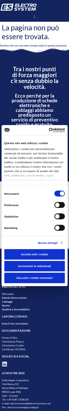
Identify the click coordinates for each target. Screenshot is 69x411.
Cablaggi (7, 301)
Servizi (6, 305)
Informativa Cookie (13, 345)
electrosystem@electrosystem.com (30, 403)
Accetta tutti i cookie (34, 254)
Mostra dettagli (48, 242)
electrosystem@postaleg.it (23, 407)
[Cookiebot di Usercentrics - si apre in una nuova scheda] (49, 130)
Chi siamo (8, 293)
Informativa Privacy (13, 341)
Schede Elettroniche (14, 297)
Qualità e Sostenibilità (16, 309)
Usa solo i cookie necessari (35, 277)
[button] (34, 17)
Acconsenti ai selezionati (34, 266)
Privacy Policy (9, 337)
